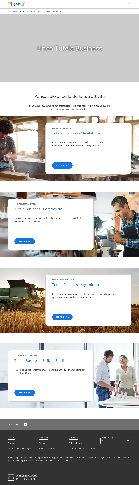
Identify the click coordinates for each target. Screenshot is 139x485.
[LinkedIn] (25, 424)
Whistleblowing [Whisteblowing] (76, 443)
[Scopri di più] (62, 165)
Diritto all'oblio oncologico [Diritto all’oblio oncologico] (19, 448)
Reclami (11, 437)
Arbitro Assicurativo (47, 448)
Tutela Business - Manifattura (76, 133)
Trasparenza (44, 443)
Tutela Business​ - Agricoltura (75, 284)
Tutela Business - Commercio (38, 208)
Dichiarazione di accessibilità (83, 448)
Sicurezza (74, 437)
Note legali (43, 437)
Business (37, 11)
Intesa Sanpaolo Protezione (18, 11)
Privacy (11, 443)
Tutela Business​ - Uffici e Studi (39, 360)
